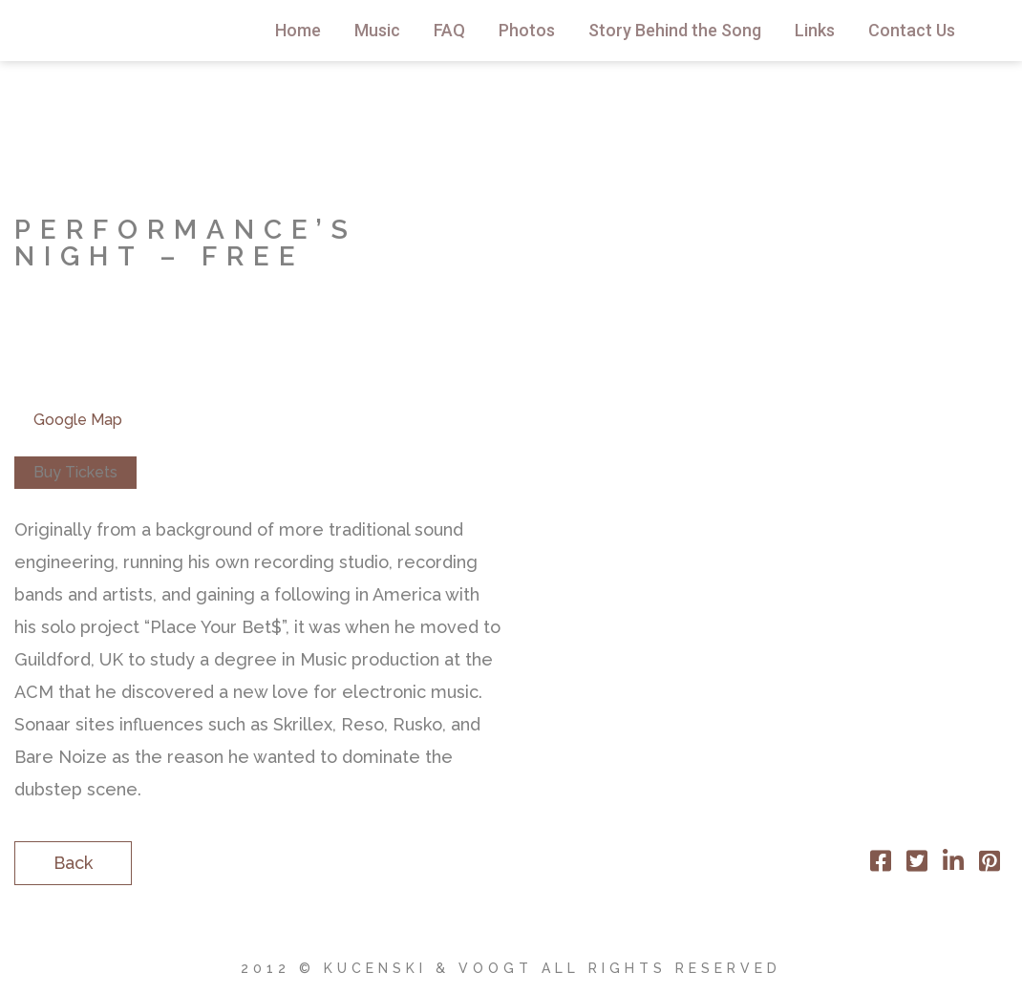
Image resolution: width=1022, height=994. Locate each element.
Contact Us (911, 30)
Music (377, 30)
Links (815, 30)
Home (298, 30)
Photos (527, 30)
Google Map (77, 420)
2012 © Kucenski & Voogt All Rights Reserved (511, 968)
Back (73, 863)
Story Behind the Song (674, 30)
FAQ (449, 30)
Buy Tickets (75, 472)
